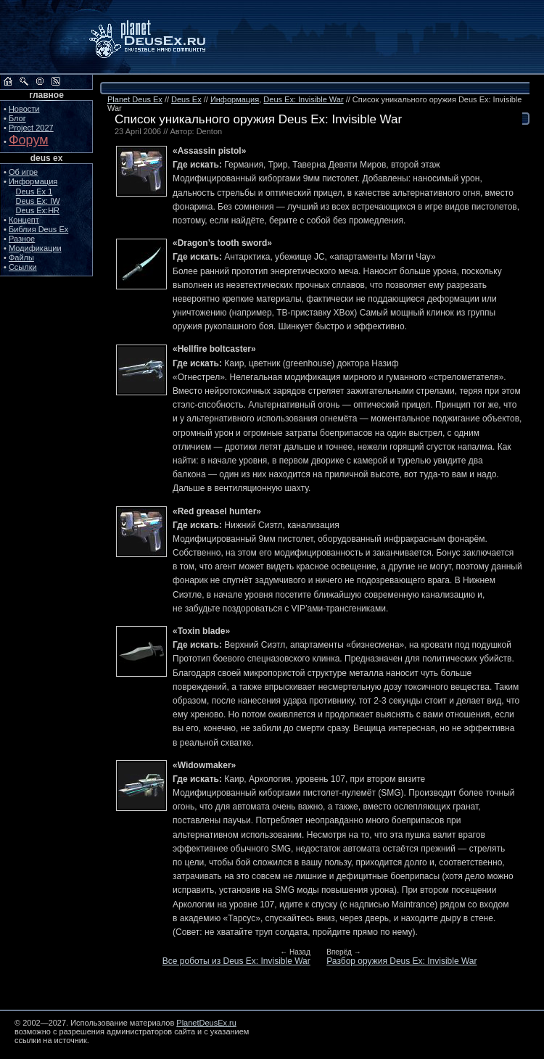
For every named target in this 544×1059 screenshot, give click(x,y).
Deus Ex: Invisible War (303, 99)
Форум (29, 140)
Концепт (24, 219)
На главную (8, 81)
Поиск (24, 81)
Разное (22, 238)
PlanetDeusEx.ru (157, 37)
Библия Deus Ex (38, 229)
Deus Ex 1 (34, 191)
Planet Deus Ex (134, 99)
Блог (17, 118)
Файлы (21, 257)
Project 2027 (31, 127)
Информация (33, 181)
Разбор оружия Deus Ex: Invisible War (401, 961)
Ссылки (23, 267)
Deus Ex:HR (38, 210)
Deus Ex (186, 99)
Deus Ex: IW (38, 201)
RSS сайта (55, 81)
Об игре (23, 172)
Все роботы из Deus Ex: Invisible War (236, 961)
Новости (24, 108)
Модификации (35, 248)
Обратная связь (40, 81)
